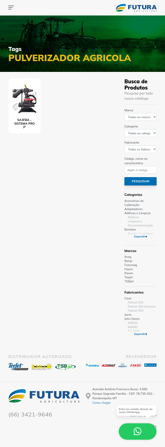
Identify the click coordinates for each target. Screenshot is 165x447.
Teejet (128, 277)
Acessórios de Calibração (134, 203)
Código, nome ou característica (136, 161)
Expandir (139, 236)
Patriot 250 (135, 302)
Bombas (130, 229)
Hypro (128, 269)
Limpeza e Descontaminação (140, 223)
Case (127, 298)
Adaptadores (133, 209)
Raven (128, 273)
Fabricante (131, 142)
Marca (128, 110)
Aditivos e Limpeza (137, 213)
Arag (127, 257)
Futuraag (130, 265)
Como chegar (101, 403)
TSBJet (129, 281)
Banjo (128, 261)
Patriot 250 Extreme (142, 306)
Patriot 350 (135, 310)
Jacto (127, 315)
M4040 (133, 327)
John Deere (132, 319)
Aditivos (133, 217)
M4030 (133, 323)
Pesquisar (140, 181)
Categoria (131, 126)
